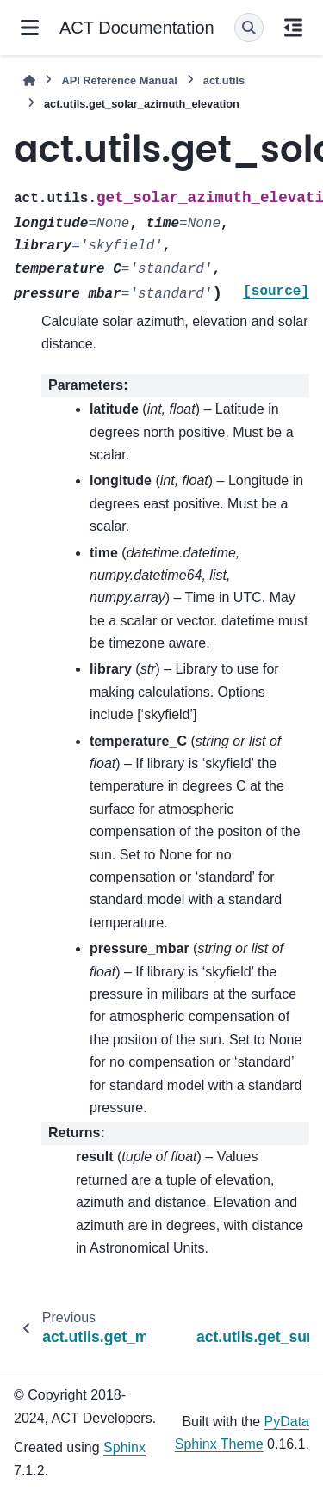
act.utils (224, 80)
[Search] (249, 27)
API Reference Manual (119, 80)
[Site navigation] (30, 27)
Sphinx (124, 1447)
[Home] (29, 80)
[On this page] (293, 27)
